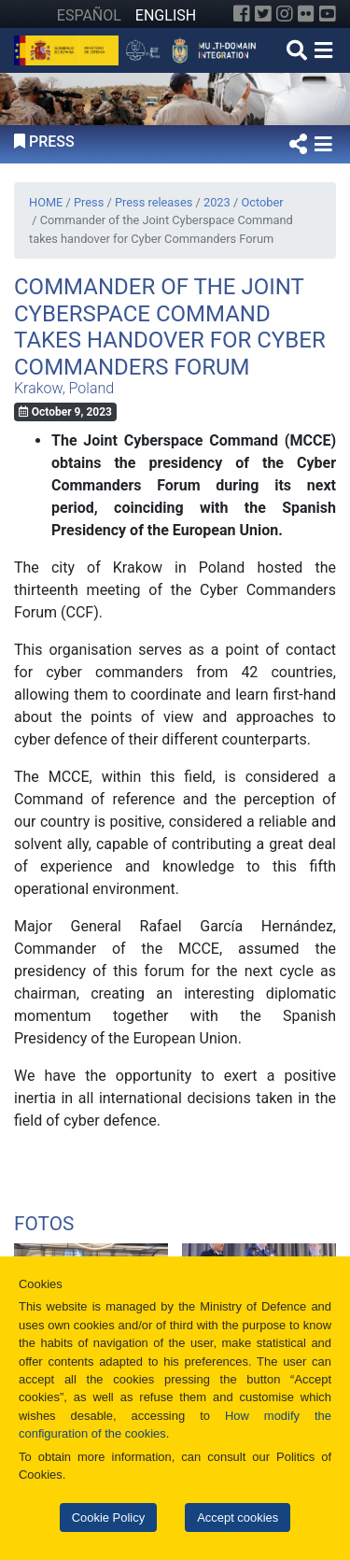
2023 (217, 202)
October (262, 202)
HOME (46, 202)
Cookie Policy (108, 1517)
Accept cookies (237, 1517)
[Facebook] (241, 14)
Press (89, 202)
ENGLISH (165, 15)
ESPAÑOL (89, 15)
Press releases (153, 202)
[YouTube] (327, 14)
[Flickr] (306, 14)
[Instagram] (284, 14)
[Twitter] (263, 14)
